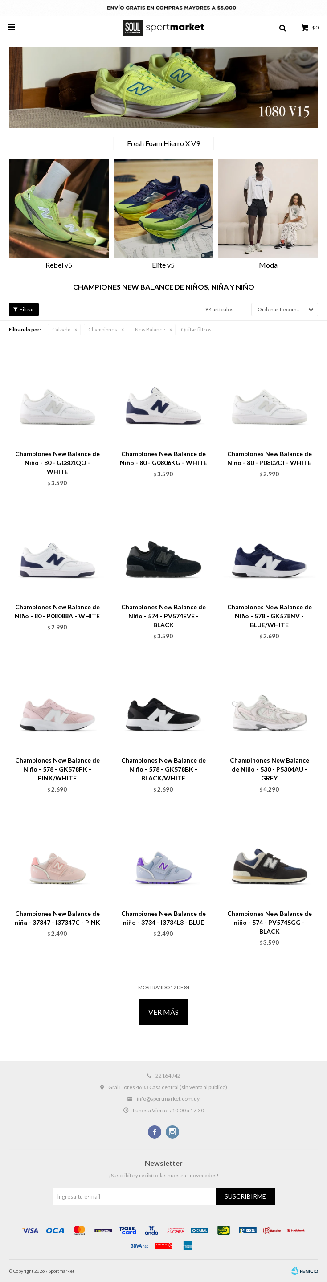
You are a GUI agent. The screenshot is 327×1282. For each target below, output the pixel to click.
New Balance (150, 329)
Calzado (61, 329)
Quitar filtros (196, 329)
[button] (307, 215)
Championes (102, 329)
